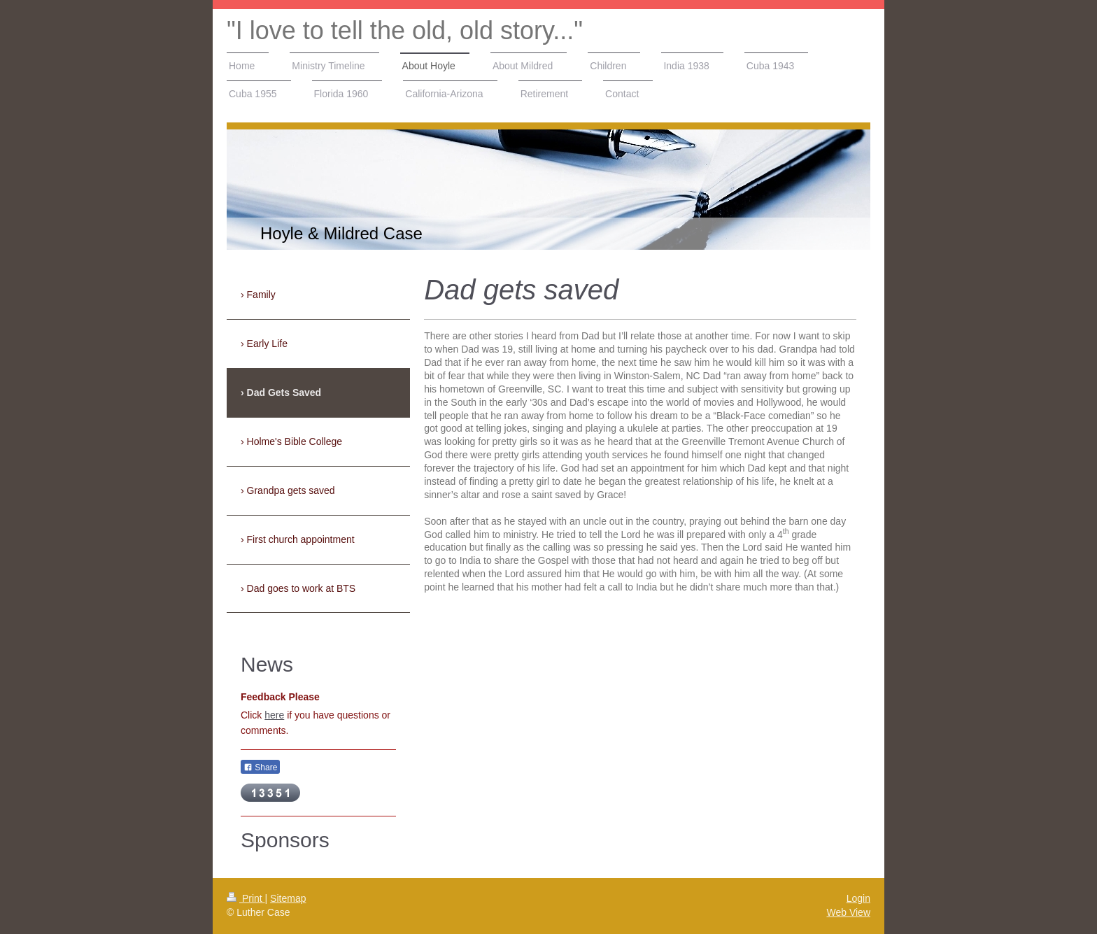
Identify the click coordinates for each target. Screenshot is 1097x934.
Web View (848, 912)
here (274, 715)
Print (246, 898)
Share (260, 767)
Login (858, 898)
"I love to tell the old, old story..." (405, 30)
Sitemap (288, 898)
